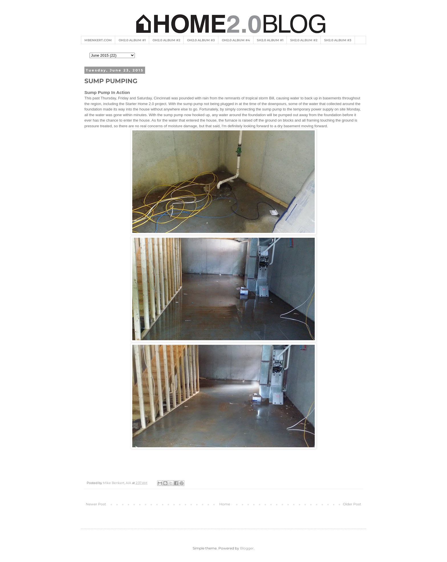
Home (224, 504)
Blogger (247, 548)
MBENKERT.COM (98, 40)
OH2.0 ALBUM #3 (201, 40)
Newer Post (96, 504)
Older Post (352, 504)
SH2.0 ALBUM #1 (270, 40)
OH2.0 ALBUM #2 (166, 40)
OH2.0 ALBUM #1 (132, 40)
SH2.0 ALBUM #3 (337, 40)
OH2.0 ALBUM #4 (236, 40)
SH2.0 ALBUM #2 (303, 40)
